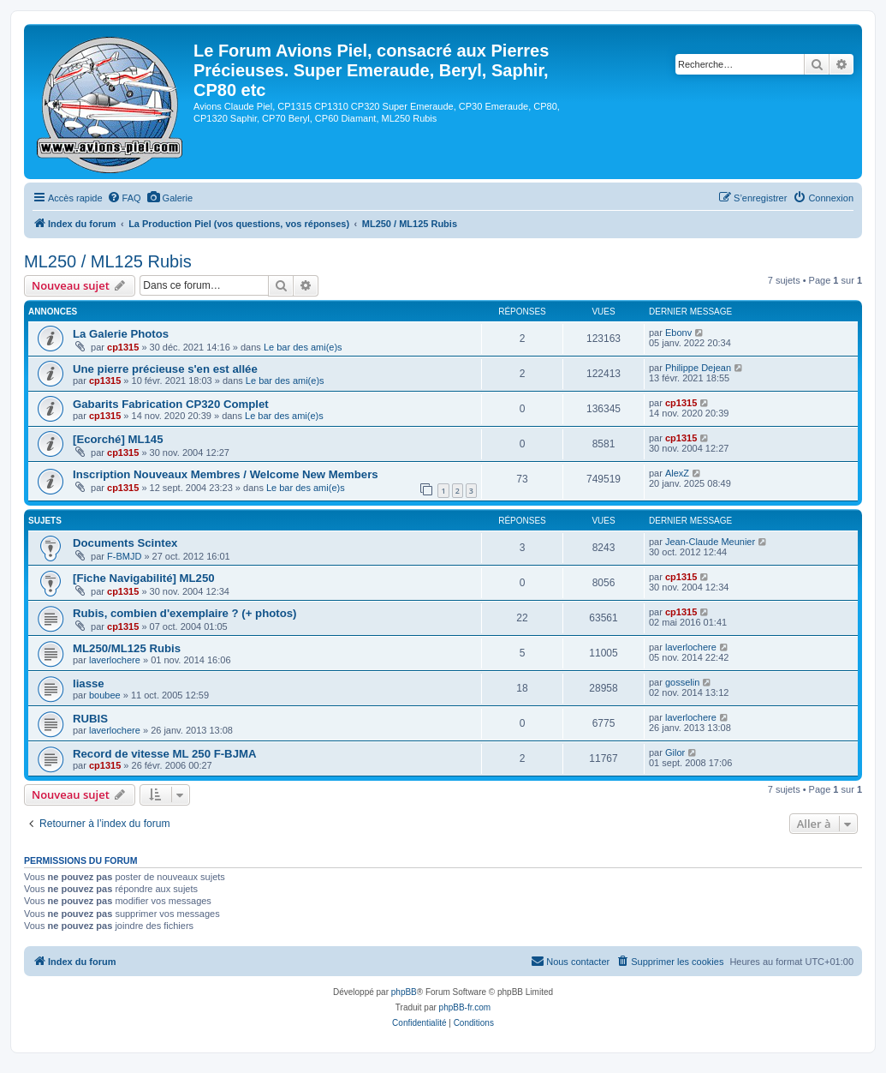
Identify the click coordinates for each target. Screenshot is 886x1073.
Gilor (675, 752)
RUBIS (90, 718)
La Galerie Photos (121, 333)
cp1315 (123, 347)
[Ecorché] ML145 (118, 439)
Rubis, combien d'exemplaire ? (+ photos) (184, 613)
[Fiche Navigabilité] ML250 (144, 578)
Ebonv (678, 332)
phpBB (404, 992)
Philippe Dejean (698, 368)
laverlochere (114, 660)
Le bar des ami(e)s (303, 347)
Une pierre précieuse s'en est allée (165, 369)
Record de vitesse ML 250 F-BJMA (165, 753)
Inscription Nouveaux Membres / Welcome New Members (225, 474)
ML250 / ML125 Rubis (108, 261)
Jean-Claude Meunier (710, 541)
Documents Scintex (125, 542)
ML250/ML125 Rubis (127, 648)
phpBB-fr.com (465, 1007)
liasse (88, 683)
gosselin (682, 682)
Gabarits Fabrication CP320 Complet (171, 404)
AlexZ (677, 473)
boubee (105, 695)
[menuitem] (124, 198)
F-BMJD (124, 556)
